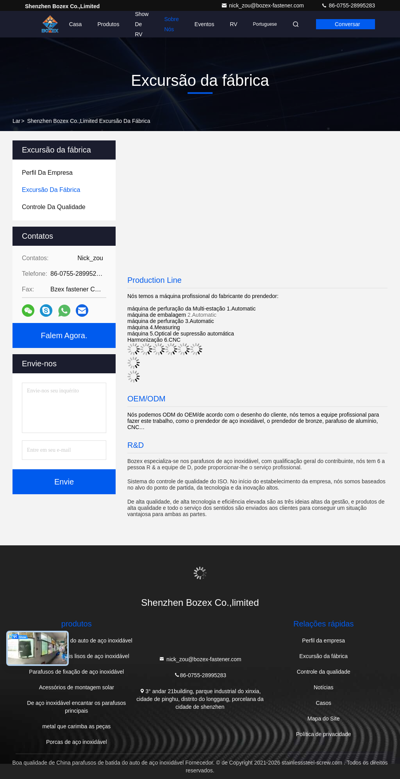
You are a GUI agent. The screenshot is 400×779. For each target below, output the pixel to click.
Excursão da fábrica (323, 656)
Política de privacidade (323, 734)
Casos (323, 703)
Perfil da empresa (323, 640)
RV (233, 24)
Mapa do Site (323, 718)
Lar (16, 121)
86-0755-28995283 (348, 5)
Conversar (347, 24)
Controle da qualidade (323, 672)
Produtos (108, 24)
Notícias (324, 687)
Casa (75, 24)
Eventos (204, 24)
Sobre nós (171, 24)
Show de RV (141, 24)
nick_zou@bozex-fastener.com (263, 5)
